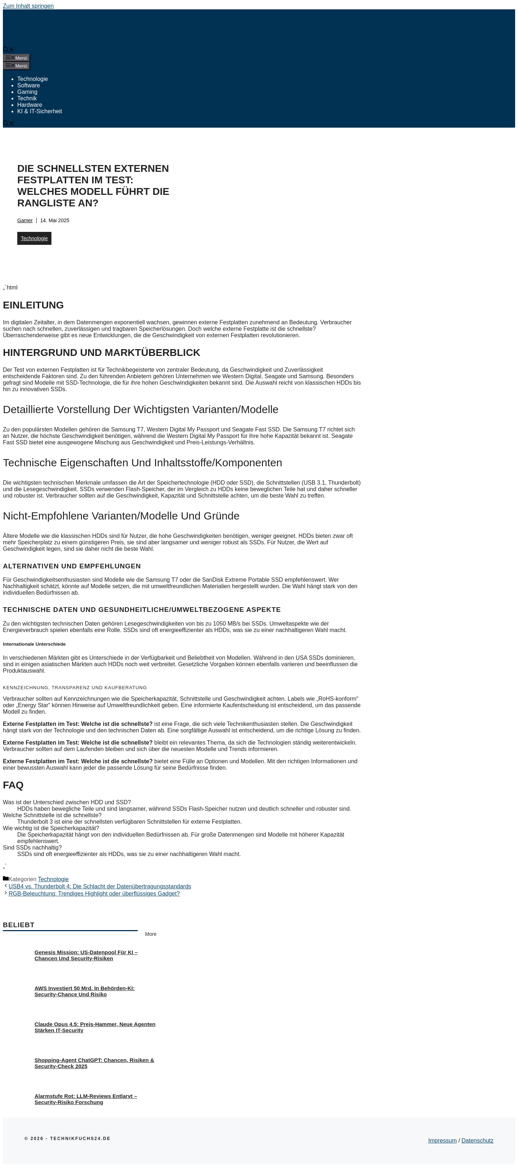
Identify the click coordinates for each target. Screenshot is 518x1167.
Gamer (25, 220)
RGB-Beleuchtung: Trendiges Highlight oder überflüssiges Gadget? (94, 894)
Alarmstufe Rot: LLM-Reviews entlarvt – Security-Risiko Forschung (86, 1099)
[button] (8, 50)
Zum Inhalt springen (28, 6)
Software (28, 85)
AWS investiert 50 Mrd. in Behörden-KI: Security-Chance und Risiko (85, 991)
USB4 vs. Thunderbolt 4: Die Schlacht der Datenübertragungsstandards (100, 886)
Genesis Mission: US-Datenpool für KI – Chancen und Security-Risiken (86, 955)
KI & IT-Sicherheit (39, 111)
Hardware (29, 105)
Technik (27, 98)
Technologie (32, 79)
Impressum (442, 1141)
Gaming (27, 92)
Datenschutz (478, 1141)
